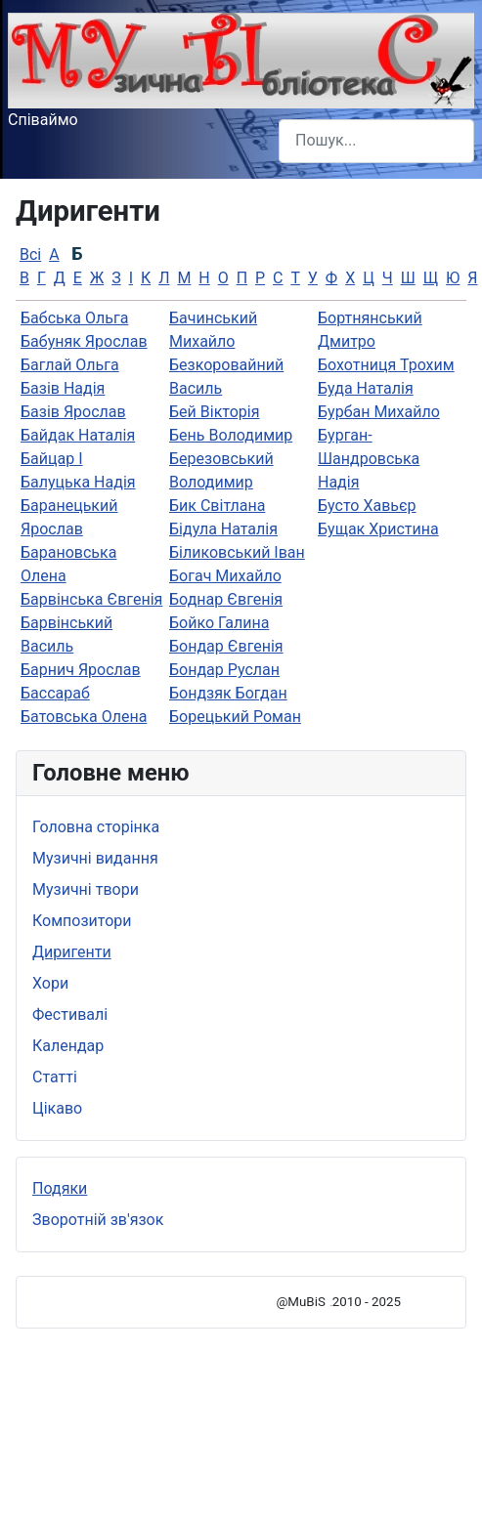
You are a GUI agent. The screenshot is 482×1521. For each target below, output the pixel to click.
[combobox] (376, 141)
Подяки (59, 1188)
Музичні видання (95, 858)
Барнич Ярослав (81, 669)
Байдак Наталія (78, 435)
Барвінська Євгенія (91, 599)
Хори (50, 983)
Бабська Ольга (74, 318)
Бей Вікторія (214, 411)
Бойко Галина (219, 622)
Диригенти (71, 952)
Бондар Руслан (224, 669)
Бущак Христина (378, 529)
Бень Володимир (230, 435)
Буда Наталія (366, 388)
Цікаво (57, 1108)
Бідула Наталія (223, 529)
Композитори (82, 920)
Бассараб (55, 693)
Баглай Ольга (70, 365)
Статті (54, 1077)
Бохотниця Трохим (386, 365)
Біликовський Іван (237, 552)
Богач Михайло (225, 576)
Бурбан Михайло (379, 411)
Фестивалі (70, 1014)
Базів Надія (63, 388)
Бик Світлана (217, 505)
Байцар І (52, 458)
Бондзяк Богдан (228, 693)
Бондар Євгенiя (226, 646)
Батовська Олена (84, 716)
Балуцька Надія (78, 482)
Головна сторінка (95, 827)
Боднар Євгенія (226, 599)
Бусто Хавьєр (367, 505)
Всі (30, 254)
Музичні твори (85, 889)
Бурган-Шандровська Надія (368, 458)
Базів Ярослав (73, 411)
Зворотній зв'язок (97, 1219)
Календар (68, 1045)
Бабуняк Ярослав (84, 341)
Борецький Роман (235, 716)
